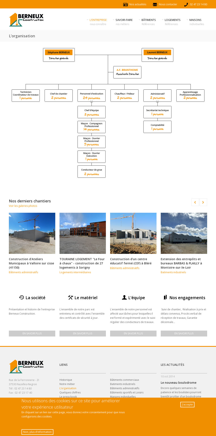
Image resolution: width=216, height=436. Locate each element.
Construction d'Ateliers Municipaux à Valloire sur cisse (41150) (31, 263)
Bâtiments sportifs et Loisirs (126, 392)
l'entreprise (98, 22)
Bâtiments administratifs (23, 272)
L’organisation (67, 388)
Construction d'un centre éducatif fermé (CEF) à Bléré (130, 261)
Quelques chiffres (70, 392)
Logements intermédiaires (75, 272)
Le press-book (68, 396)
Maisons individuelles (123, 396)
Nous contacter (165, 4)
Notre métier (67, 384)
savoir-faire (124, 22)
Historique (65, 380)
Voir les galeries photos (23, 206)
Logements (173, 22)
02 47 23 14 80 (195, 4)
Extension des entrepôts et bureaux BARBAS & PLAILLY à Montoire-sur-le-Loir (181, 263)
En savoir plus (32, 333)
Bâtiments (149, 22)
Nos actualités (134, 4)
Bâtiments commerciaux (124, 380)
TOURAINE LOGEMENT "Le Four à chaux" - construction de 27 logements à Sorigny (82, 263)
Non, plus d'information (37, 433)
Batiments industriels (173, 272)
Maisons (197, 22)
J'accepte (187, 405)
